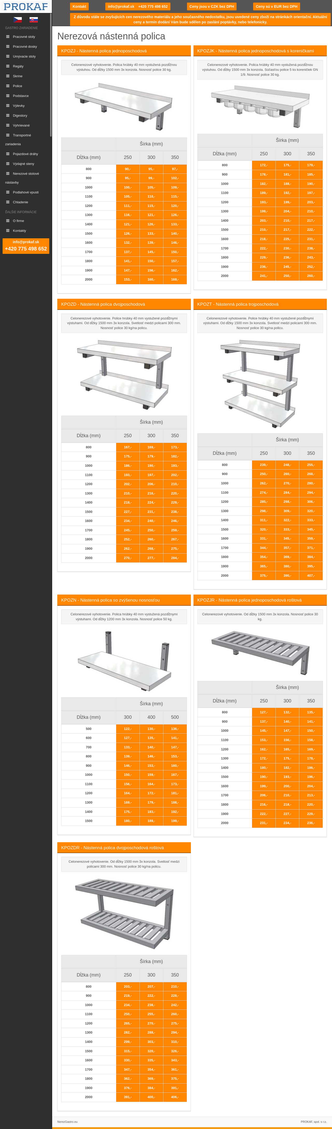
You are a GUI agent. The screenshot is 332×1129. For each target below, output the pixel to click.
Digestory (16, 115)
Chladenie (16, 202)
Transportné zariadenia (18, 139)
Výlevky (15, 106)
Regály (14, 66)
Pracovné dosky (21, 46)
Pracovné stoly (20, 37)
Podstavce (17, 96)
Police (13, 86)
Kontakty (15, 231)
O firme (14, 221)
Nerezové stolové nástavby (22, 178)
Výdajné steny (19, 164)
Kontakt (79, 6)
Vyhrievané (17, 125)
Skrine (14, 76)
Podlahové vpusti (22, 192)
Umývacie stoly (20, 56)
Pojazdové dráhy (21, 154)
